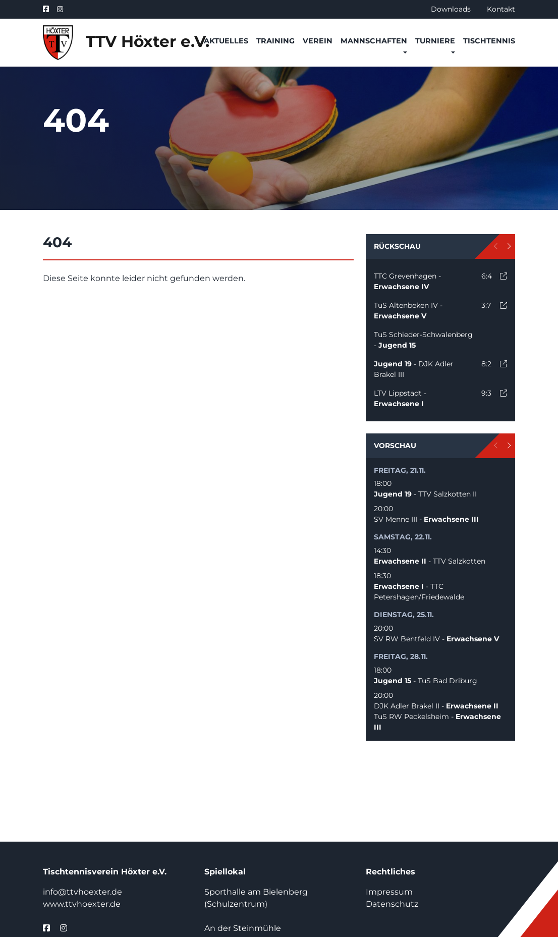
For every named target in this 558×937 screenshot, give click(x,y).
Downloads (451, 9)
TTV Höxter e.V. (117, 42)
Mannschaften (374, 40)
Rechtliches (390, 871)
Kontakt (501, 9)
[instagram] (60, 9)
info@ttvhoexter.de (82, 892)
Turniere (435, 40)
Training (275, 40)
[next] (509, 246)
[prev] (496, 246)
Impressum (389, 892)
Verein (317, 40)
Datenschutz (392, 904)
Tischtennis (489, 40)
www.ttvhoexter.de (82, 904)
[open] (503, 276)
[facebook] (48, 9)
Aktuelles (226, 40)
